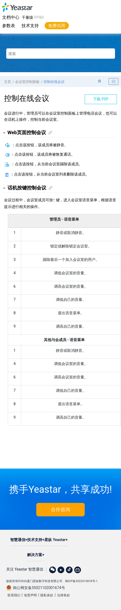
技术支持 (30, 25)
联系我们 (14, 595)
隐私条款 (46, 595)
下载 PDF (100, 99)
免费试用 (56, 25)
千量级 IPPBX (33, 17)
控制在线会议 (54, 82)
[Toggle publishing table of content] (113, 81)
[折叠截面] (100, 81)
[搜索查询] (60, 53)
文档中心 (10, 17)
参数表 (8, 25)
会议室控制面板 (27, 82)
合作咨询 (60, 509)
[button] (4, 133)
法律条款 (63, 595)
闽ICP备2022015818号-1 (81, 580)
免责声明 (30, 595)
